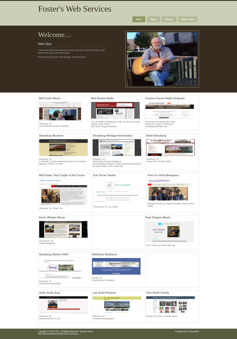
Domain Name (86, 331)
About (153, 19)
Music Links (187, 19)
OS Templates (192, 331)
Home (139, 19)
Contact (169, 19)
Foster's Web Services (74, 8)
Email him (73, 334)
